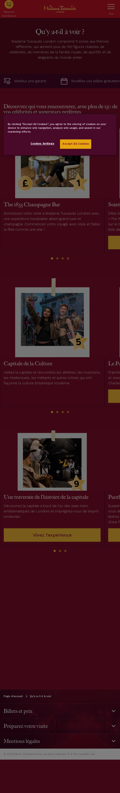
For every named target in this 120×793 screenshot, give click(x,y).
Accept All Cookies (75, 144)
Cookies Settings (42, 143)
